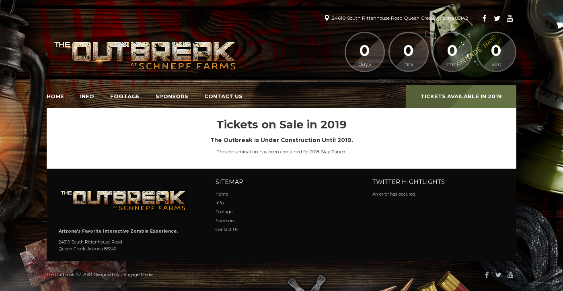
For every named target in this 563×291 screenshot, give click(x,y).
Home (55, 96)
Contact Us (223, 96)
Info (87, 96)
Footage (125, 96)
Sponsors (172, 96)
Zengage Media (137, 274)
